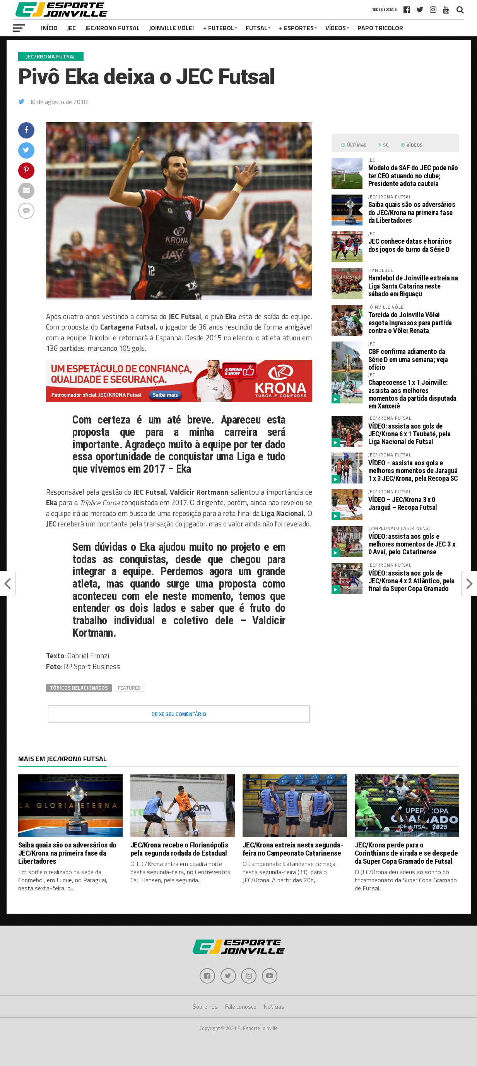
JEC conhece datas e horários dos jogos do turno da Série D (410, 245)
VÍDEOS (335, 27)
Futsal (256, 27)
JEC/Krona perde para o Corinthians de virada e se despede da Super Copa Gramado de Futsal (406, 853)
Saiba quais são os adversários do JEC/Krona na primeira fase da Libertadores (411, 212)
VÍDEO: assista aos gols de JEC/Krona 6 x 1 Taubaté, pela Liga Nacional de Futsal (409, 434)
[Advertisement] (395, 665)
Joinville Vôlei (171, 27)
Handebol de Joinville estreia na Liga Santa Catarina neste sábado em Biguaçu (413, 285)
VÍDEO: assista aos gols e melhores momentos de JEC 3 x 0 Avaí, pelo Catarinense (411, 544)
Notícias (274, 1006)
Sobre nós (205, 1006)
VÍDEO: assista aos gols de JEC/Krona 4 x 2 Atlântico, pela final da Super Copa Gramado (411, 581)
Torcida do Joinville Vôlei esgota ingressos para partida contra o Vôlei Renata (410, 322)
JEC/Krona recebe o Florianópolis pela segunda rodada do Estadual (179, 849)
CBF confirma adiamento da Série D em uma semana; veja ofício (408, 359)
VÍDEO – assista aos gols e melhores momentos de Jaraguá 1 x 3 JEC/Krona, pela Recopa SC (413, 470)
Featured (129, 688)
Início (49, 27)
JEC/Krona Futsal (112, 27)
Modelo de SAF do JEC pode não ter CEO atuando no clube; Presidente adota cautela (413, 175)
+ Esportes (296, 27)
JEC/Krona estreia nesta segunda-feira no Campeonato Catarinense (293, 849)
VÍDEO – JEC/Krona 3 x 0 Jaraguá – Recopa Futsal (403, 503)
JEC (71, 27)
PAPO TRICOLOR (380, 27)
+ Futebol (218, 27)
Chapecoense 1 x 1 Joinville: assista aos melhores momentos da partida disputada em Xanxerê (412, 394)
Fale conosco (240, 1006)
